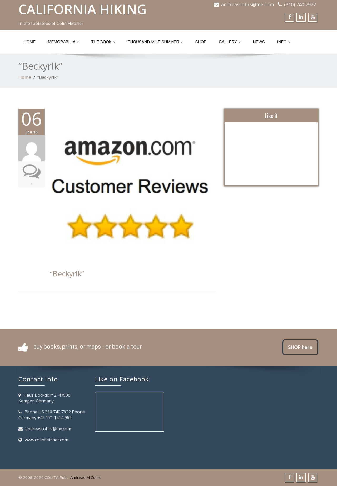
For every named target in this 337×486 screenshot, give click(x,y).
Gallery (230, 41)
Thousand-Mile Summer (155, 41)
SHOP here (300, 347)
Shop (200, 41)
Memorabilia (63, 41)
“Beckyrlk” (67, 273)
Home (30, 41)
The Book (103, 41)
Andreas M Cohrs (85, 477)
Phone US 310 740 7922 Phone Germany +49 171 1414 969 (51, 415)
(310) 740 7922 (300, 4)
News (259, 41)
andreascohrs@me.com (247, 4)
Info (283, 41)
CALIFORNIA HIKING (82, 9)
